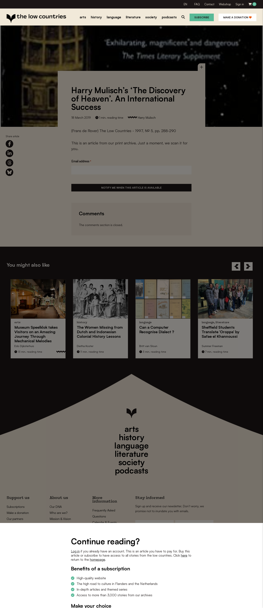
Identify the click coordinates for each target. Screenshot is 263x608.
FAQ (197, 4)
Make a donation (237, 17)
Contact (209, 4)
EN (185, 4)
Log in (75, 551)
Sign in (240, 4)
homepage (97, 560)
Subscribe (201, 17)
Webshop (225, 4)
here (184, 555)
